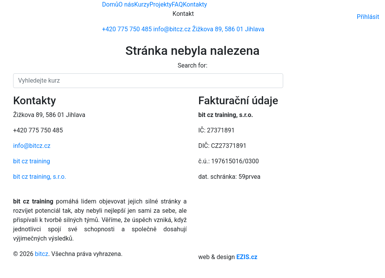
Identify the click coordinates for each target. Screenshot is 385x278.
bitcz (41, 254)
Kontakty (195, 4)
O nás (126, 4)
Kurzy (142, 4)
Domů (110, 4)
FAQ (177, 4)
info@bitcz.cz (32, 145)
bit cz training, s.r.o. (39, 176)
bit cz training (31, 161)
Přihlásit (368, 16)
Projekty (160, 4)
